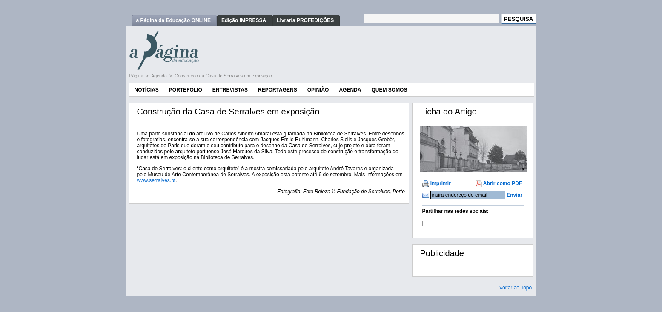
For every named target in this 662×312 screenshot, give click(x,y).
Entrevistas (230, 90)
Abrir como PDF (502, 183)
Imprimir (440, 183)
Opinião (318, 90)
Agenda (159, 75)
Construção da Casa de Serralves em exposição (223, 75)
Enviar (514, 195)
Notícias (147, 90)
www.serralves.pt (156, 180)
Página (137, 75)
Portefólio (185, 90)
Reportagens (277, 90)
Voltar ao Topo (515, 288)
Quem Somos (389, 90)
